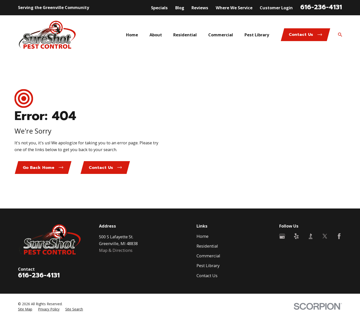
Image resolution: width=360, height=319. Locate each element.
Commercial (208, 256)
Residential (207, 246)
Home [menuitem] (132, 35)
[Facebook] (339, 236)
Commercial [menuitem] (220, 35)
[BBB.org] (311, 236)
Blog (179, 8)
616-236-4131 (321, 7)
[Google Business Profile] (282, 236)
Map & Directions (115, 250)
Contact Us (207, 275)
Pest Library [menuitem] (256, 35)
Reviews (200, 8)
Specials (159, 8)
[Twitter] (325, 236)
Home (202, 236)
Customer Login (276, 8)
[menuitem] (25, 309)
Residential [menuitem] (185, 35)
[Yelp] (296, 236)
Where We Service (234, 8)
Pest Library (208, 265)
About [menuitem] (156, 35)
